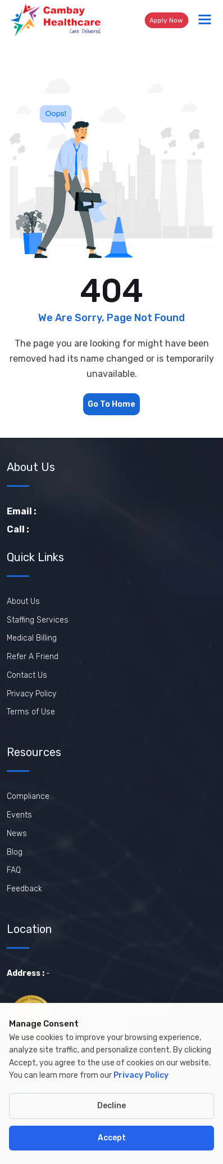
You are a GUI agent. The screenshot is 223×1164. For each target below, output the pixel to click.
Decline (111, 1105)
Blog (14, 852)
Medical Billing (32, 638)
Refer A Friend (32, 656)
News (17, 833)
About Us (23, 601)
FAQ (14, 870)
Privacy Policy (31, 694)
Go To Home (111, 404)
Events (19, 815)
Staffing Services (38, 620)
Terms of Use (31, 712)
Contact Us (27, 675)
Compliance (28, 796)
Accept (112, 1138)
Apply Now (166, 20)
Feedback (24, 889)
